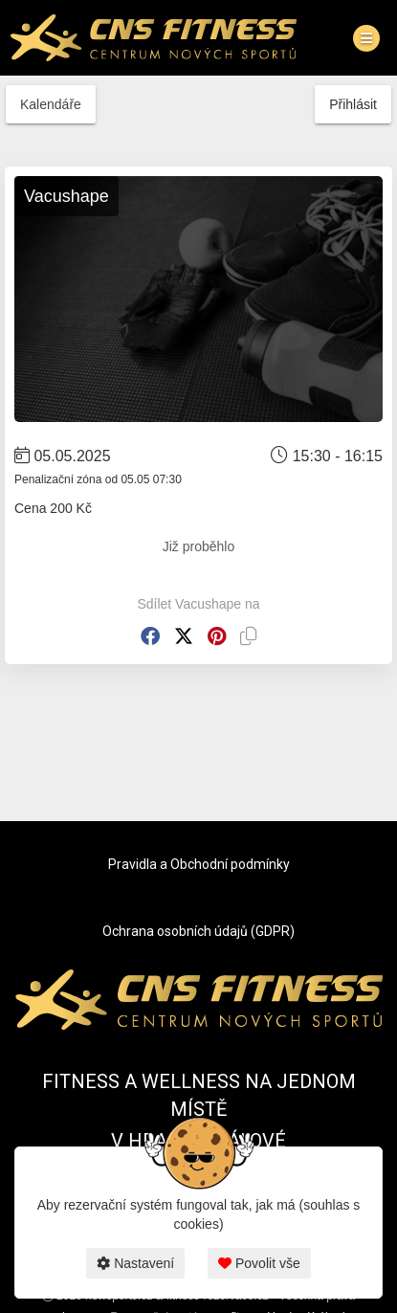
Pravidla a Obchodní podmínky (199, 864)
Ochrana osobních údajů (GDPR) (198, 931)
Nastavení (135, 1263)
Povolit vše (259, 1263)
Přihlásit (353, 104)
